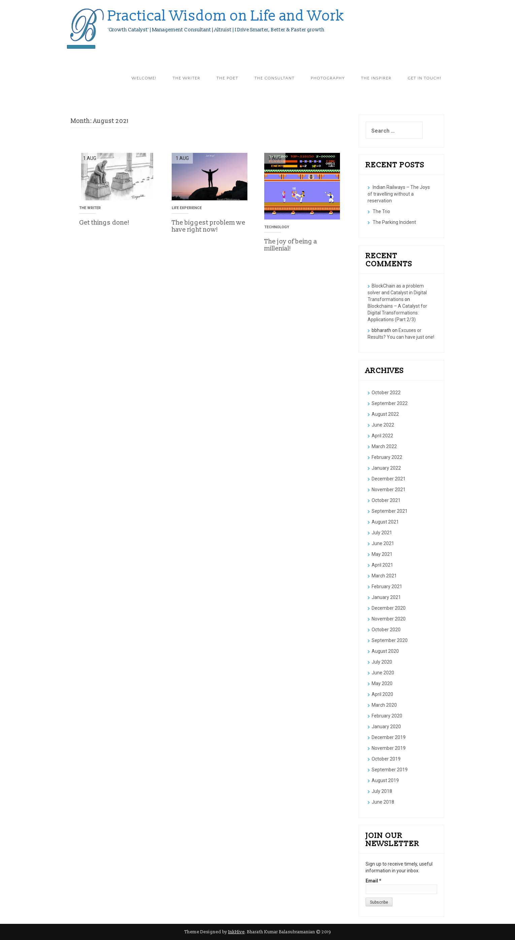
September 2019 (390, 769)
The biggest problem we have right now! (208, 226)
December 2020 (389, 608)
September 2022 (390, 403)
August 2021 (385, 522)
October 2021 (386, 500)
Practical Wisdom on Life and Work (226, 16)
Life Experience (187, 208)
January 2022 (386, 468)
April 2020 (382, 694)
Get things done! (104, 223)
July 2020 (382, 662)
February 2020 (387, 715)
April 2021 (382, 565)
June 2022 (383, 425)
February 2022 (387, 457)
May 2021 (382, 554)
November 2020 (389, 619)
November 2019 (389, 748)
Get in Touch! (424, 78)
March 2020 (384, 705)
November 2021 (389, 489)
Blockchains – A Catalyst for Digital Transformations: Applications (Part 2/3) (397, 312)
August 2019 (385, 780)
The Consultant (274, 78)
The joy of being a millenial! (290, 245)
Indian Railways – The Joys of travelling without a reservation (399, 193)
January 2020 (386, 726)
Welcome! (144, 78)
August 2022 (385, 414)
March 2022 (384, 446)
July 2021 (382, 532)
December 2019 (389, 737)
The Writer (186, 78)
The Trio (381, 211)
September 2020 (390, 640)
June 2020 (383, 672)
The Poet (227, 78)
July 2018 (382, 791)
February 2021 (387, 586)
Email (373, 880)
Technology (276, 227)
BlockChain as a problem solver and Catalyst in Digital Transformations (397, 292)
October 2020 (386, 629)
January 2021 (386, 597)
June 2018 (383, 802)
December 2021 (389, 478)
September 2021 (390, 511)
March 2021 (384, 575)
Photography (328, 78)
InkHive (236, 932)
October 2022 (386, 392)
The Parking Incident (394, 222)
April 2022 (382, 435)
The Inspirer (376, 78)
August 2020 (385, 651)
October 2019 (386, 759)
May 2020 (382, 683)
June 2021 (383, 543)
